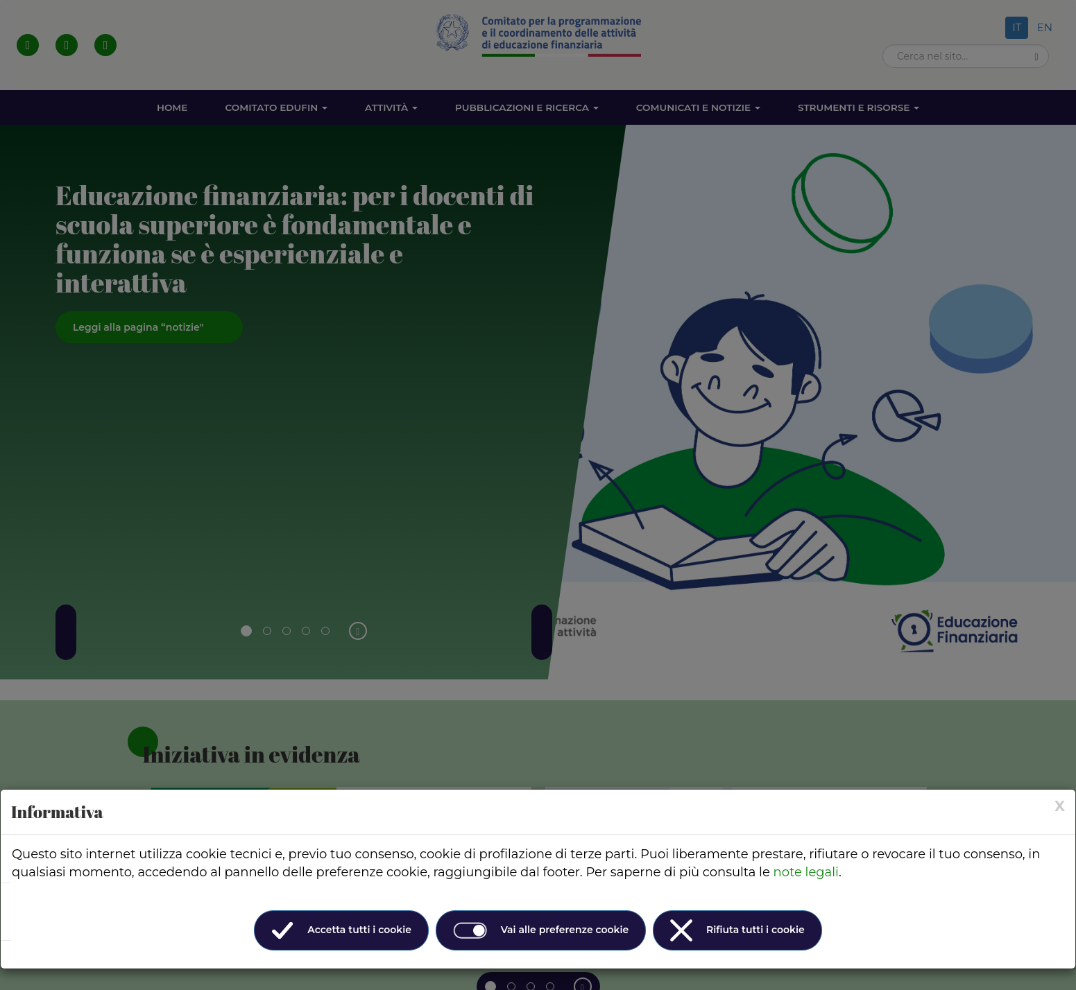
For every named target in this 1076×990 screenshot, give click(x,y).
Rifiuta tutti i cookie (737, 930)
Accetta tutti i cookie (341, 930)
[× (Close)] (1059, 806)
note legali (806, 872)
